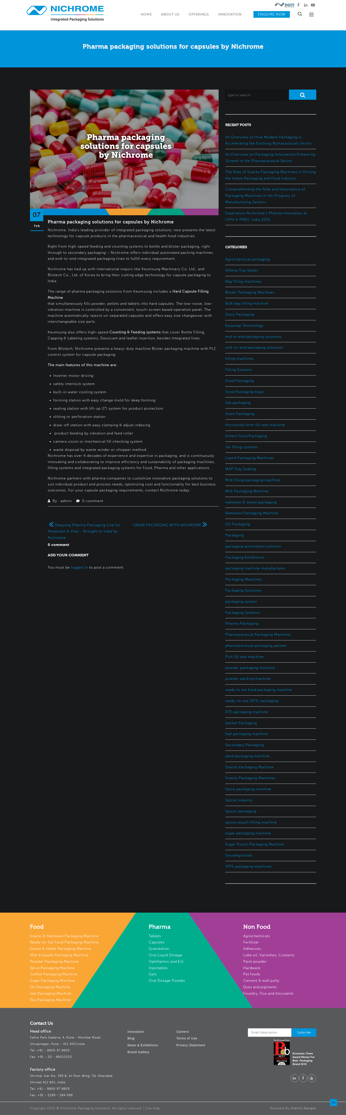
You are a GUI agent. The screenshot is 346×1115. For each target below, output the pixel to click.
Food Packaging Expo (244, 392)
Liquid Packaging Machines (249, 458)
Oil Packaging (237, 524)
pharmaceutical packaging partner (256, 646)
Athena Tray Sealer (242, 270)
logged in (79, 567)
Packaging (234, 535)
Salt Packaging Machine (51, 994)
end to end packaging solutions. (254, 337)
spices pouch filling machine (251, 822)
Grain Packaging (240, 414)
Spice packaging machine (248, 789)
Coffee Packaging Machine (53, 974)
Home (146, 14)
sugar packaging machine (248, 833)
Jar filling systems (241, 447)
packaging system (241, 602)
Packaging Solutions (243, 591)
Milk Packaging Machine (247, 491)
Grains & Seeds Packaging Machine (61, 949)
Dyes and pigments (260, 987)
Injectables (158, 968)
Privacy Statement (191, 1045)
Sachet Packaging (241, 723)
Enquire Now (271, 14)
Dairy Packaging (239, 315)
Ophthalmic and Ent (166, 962)
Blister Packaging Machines (250, 292)
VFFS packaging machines (248, 867)
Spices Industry (239, 800)
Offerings (199, 14)
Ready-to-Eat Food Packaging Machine (64, 942)
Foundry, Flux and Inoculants (268, 994)
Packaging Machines (243, 579)
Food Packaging (239, 381)
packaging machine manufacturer (255, 568)
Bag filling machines (243, 282)
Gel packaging (238, 403)
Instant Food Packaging (246, 436)
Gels (152, 974)
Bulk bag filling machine (247, 303)
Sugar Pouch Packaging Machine (254, 844)
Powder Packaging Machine (54, 962)
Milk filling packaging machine (252, 480)
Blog (131, 1038)
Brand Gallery (139, 1052)
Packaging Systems (242, 613)
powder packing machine (248, 679)
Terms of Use (186, 1038)
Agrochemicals (256, 936)
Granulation (159, 949)
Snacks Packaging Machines (250, 778)
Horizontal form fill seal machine (255, 425)
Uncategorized (238, 855)
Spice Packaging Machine (52, 968)
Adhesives (252, 949)
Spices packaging (240, 811)
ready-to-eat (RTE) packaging (252, 701)
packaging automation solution (253, 546)
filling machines (239, 359)
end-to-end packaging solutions (254, 348)
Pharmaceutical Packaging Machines (258, 635)
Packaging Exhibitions (245, 557)
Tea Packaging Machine (50, 1000)
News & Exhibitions (143, 1045)
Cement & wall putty (261, 981)
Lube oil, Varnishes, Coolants (268, 955)
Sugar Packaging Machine (52, 981)
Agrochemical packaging (247, 259)
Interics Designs (303, 1108)
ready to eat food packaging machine (258, 690)
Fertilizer (251, 942)
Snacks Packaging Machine (249, 767)
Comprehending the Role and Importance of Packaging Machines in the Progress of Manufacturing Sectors (265, 195)
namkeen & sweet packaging (251, 502)
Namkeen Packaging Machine (251, 513)
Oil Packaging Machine (50, 987)
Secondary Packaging (244, 745)
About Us (170, 14)
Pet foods (251, 974)
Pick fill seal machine (244, 657)
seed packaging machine (247, 756)
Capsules (156, 942)
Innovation (230, 14)
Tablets (155, 936)
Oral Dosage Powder (167, 981)
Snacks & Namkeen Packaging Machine (64, 936)
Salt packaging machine (246, 734)
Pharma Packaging (242, 624)
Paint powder (255, 962)
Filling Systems (238, 370)
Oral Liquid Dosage (165, 955)
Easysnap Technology (244, 326)
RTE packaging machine (246, 712)
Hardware (251, 968)
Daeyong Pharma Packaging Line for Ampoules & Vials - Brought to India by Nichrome (84, 531)
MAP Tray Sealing (240, 469)
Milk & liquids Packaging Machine (59, 955)
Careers (182, 1031)
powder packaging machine (250, 668)
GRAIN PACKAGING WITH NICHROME (171, 525)
